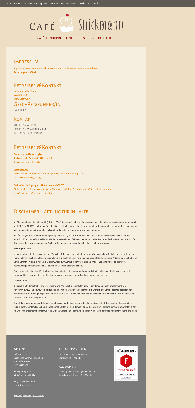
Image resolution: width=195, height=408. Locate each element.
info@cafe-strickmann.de (25, 382)
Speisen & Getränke (49, 3)
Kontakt (95, 3)
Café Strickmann (14, 3)
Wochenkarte (31, 3)
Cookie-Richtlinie (38, 396)
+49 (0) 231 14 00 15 (25, 371)
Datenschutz (27, 396)
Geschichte (84, 3)
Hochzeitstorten (68, 3)
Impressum (18, 396)
